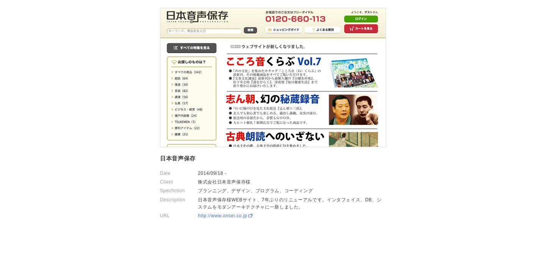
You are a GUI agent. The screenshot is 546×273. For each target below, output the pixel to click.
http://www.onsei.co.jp (222, 215)
